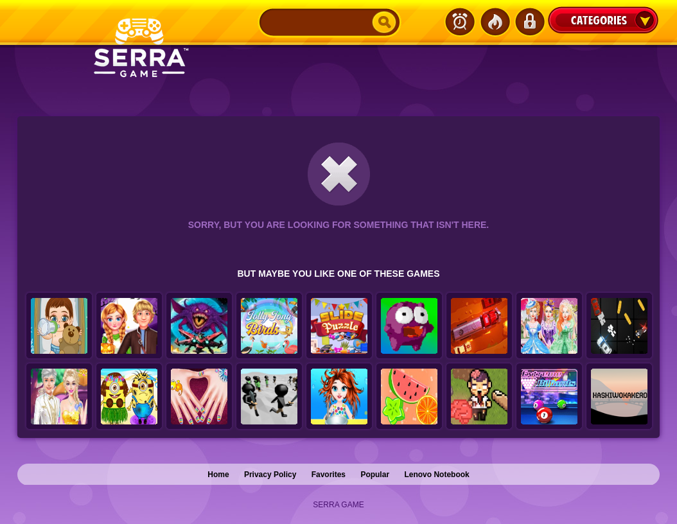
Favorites (329, 474)
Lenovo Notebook (436, 474)
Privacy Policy (270, 474)
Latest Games (460, 21)
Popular (374, 474)
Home (218, 474)
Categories (603, 19)
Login (529, 21)
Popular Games (495, 21)
